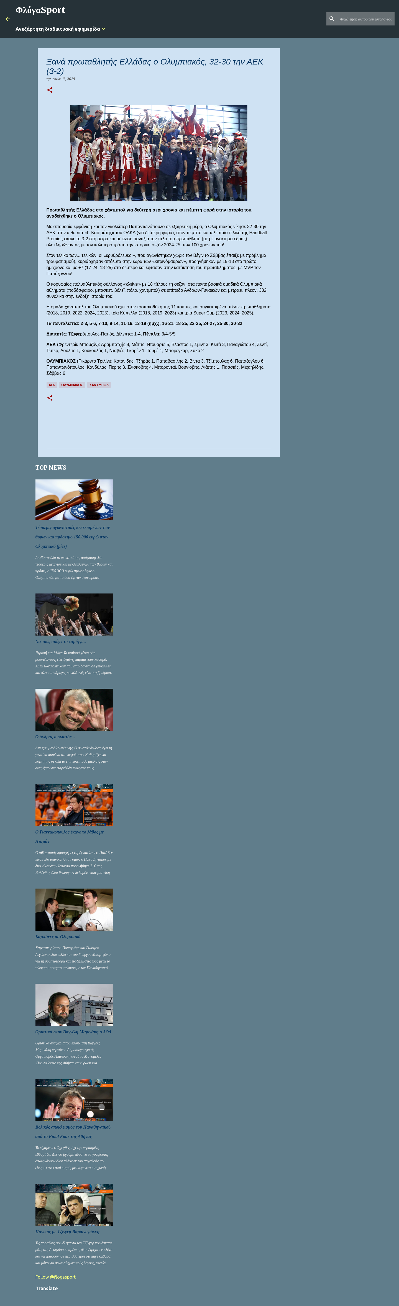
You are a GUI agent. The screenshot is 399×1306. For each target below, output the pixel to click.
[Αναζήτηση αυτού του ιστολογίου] (365, 18)
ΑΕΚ (52, 385)
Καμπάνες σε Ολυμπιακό (58, 936)
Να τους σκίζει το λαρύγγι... (60, 641)
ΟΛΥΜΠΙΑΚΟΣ (72, 385)
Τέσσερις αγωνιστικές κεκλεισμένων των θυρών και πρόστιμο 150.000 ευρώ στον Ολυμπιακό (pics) (72, 537)
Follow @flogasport (55, 1276)
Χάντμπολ (99, 385)
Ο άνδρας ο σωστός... (55, 736)
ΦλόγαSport (40, 10)
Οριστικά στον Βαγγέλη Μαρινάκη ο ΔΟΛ (73, 1031)
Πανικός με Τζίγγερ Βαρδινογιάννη (67, 1231)
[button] (50, 90)
